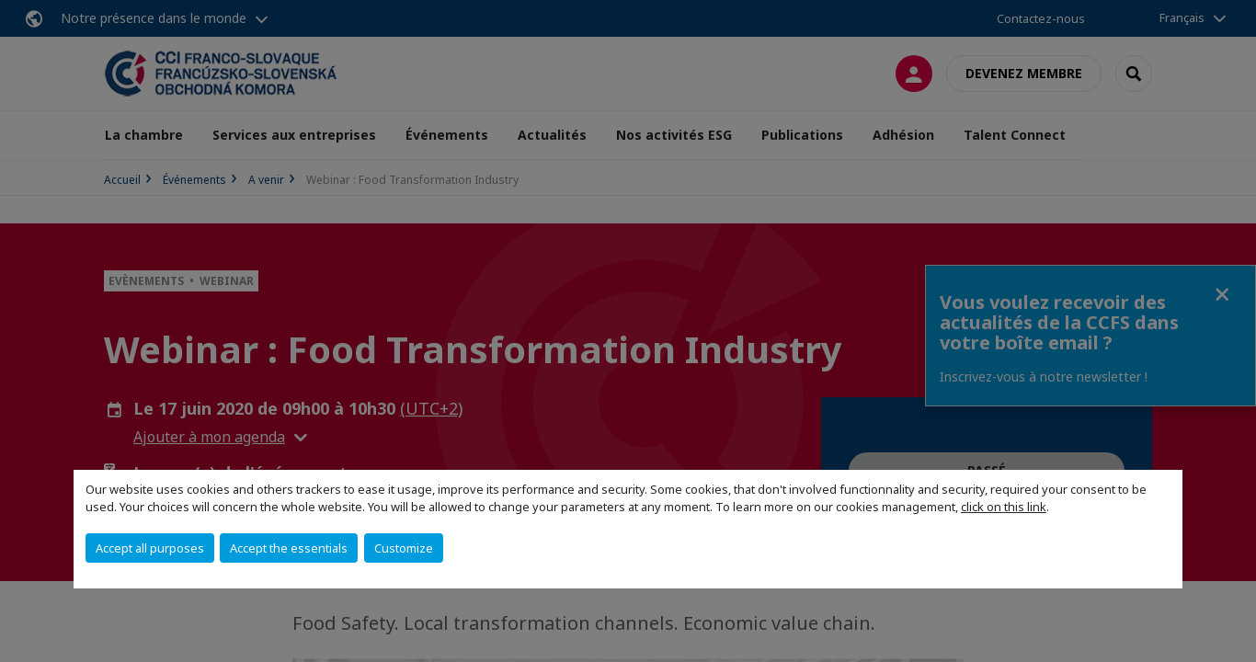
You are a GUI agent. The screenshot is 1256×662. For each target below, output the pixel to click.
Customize (403, 548)
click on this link (1003, 506)
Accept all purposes (150, 548)
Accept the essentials (289, 548)
